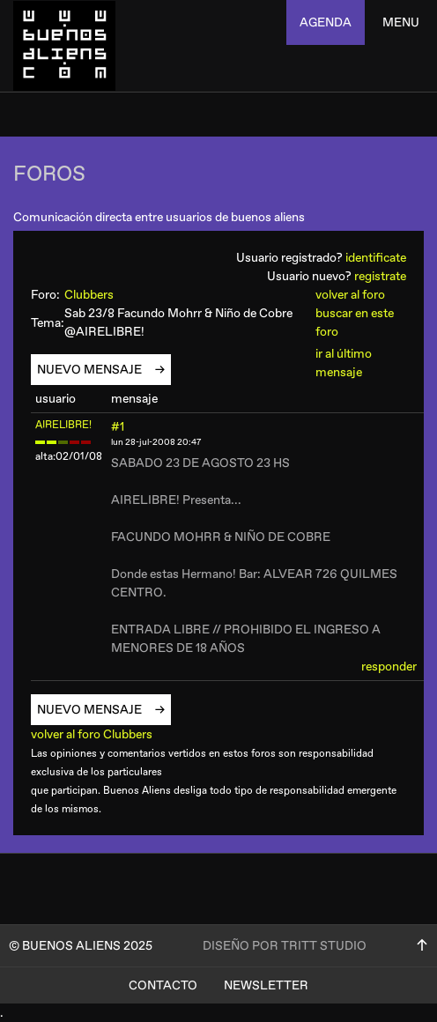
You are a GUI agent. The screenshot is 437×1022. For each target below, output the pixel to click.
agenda (326, 22)
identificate (375, 257)
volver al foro (350, 294)
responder (389, 666)
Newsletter (266, 985)
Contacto (163, 985)
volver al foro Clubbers (98, 734)
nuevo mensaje (96, 369)
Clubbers (97, 294)
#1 (117, 426)
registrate (380, 276)
